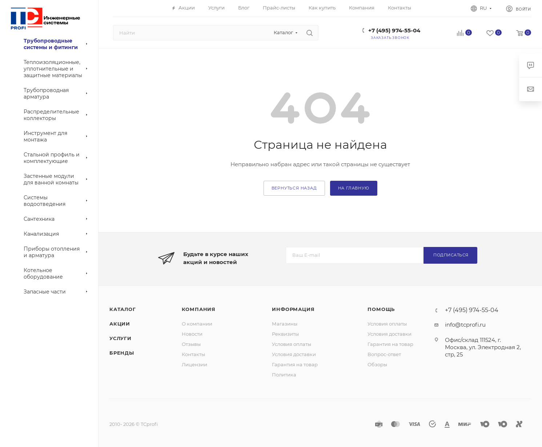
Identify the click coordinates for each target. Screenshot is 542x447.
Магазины (284, 324)
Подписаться (451, 255)
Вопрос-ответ (384, 354)
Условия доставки (294, 354)
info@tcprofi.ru (465, 324)
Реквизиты (285, 334)
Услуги (120, 338)
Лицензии (194, 364)
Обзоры (377, 364)
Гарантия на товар (295, 364)
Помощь (381, 309)
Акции (119, 324)
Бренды (121, 353)
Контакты (193, 354)
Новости (192, 334)
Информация (293, 309)
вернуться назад (294, 188)
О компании (197, 324)
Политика (284, 375)
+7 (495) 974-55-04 (394, 30)
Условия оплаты (291, 344)
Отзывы (191, 344)
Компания (199, 309)
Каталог (122, 309)
